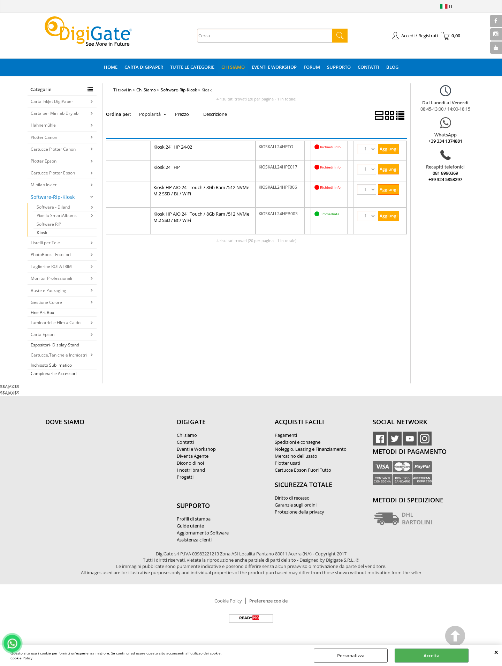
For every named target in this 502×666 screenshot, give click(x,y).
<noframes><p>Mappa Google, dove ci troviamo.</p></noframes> (97, 468)
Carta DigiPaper (143, 67)
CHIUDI (496, 652)
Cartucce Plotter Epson (53, 173)
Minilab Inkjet (43, 185)
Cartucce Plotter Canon (53, 149)
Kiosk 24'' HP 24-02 (172, 147)
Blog (392, 67)
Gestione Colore (46, 302)
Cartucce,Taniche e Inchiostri (59, 355)
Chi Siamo (233, 67)
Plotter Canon (44, 137)
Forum (312, 67)
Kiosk (42, 232)
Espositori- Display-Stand (55, 345)
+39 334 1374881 (445, 141)
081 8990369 (445, 173)
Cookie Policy (21, 658)
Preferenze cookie (268, 601)
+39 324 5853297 (445, 179)
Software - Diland (53, 207)
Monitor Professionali (51, 278)
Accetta (432, 655)
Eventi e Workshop (274, 67)
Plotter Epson (43, 161)
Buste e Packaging (48, 290)
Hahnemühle (43, 125)
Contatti (368, 67)
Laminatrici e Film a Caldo (56, 322)
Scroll (455, 637)
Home (110, 67)
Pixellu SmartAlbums (57, 215)
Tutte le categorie (192, 67)
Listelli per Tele (45, 243)
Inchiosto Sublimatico (51, 365)
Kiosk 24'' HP (166, 167)
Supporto (339, 67)
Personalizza (351, 655)
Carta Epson (42, 334)
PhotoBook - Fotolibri (51, 254)
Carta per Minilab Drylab (54, 113)
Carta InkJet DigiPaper (52, 101)
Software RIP (49, 224)
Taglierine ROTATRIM (51, 266)
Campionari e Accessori (54, 373)
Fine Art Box (42, 312)
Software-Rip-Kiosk (53, 197)
